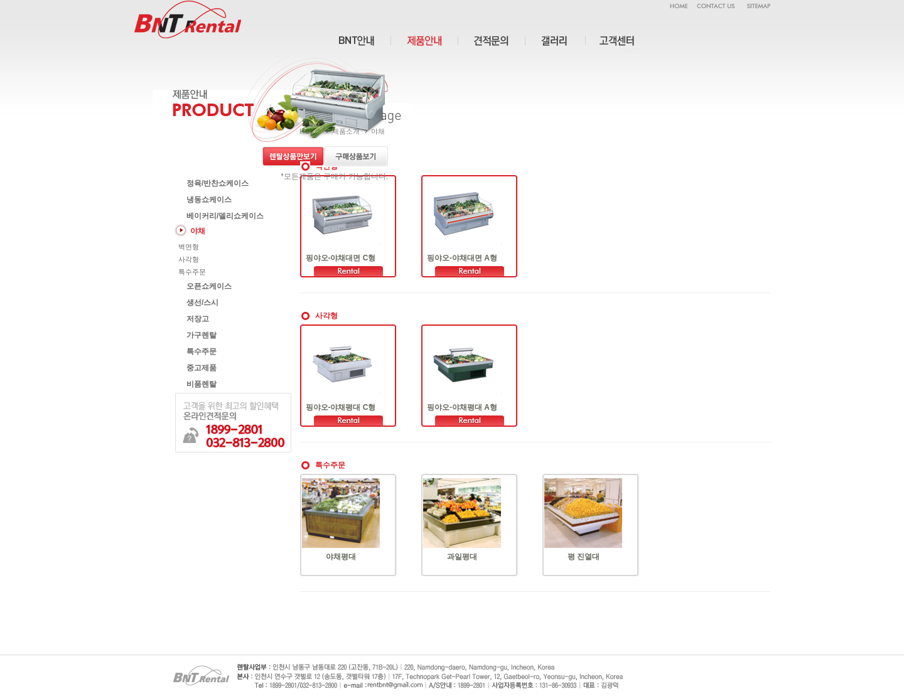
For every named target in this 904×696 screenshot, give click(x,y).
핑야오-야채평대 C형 (341, 407)
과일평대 (462, 556)
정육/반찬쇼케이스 (217, 183)
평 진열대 (584, 556)
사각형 (187, 259)
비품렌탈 (201, 384)
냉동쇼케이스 (208, 199)
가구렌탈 (201, 335)
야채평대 (341, 556)
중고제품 (201, 367)
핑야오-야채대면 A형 (462, 258)
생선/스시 (202, 302)
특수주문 (191, 272)
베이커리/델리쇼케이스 (224, 215)
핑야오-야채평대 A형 (462, 407)
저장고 (197, 318)
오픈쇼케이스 (208, 286)
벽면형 (187, 246)
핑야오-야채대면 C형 (341, 258)
